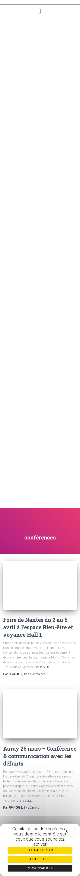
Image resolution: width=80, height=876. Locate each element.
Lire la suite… (43, 667)
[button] (40, 11)
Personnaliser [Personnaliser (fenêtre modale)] (39, 868)
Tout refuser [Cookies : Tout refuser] (40, 859)
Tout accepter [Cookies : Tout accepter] (40, 850)
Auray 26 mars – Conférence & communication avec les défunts (39, 756)
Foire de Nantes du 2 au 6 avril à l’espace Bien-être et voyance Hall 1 (38, 627)
